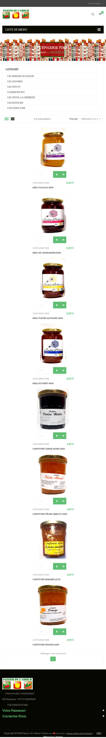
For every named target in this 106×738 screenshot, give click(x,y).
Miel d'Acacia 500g (43, 188)
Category (12, 70)
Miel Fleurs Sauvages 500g (48, 319)
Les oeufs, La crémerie (21, 98)
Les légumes (15, 82)
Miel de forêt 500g (43, 384)
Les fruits (13, 87)
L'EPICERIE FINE (16, 109)
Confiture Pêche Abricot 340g (50, 515)
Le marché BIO (16, 93)
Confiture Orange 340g (46, 645)
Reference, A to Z (91, 119)
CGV (99, 734)
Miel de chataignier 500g (47, 253)
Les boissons (15, 103)
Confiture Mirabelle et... (47, 580)
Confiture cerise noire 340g (49, 449)
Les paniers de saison (20, 77)
